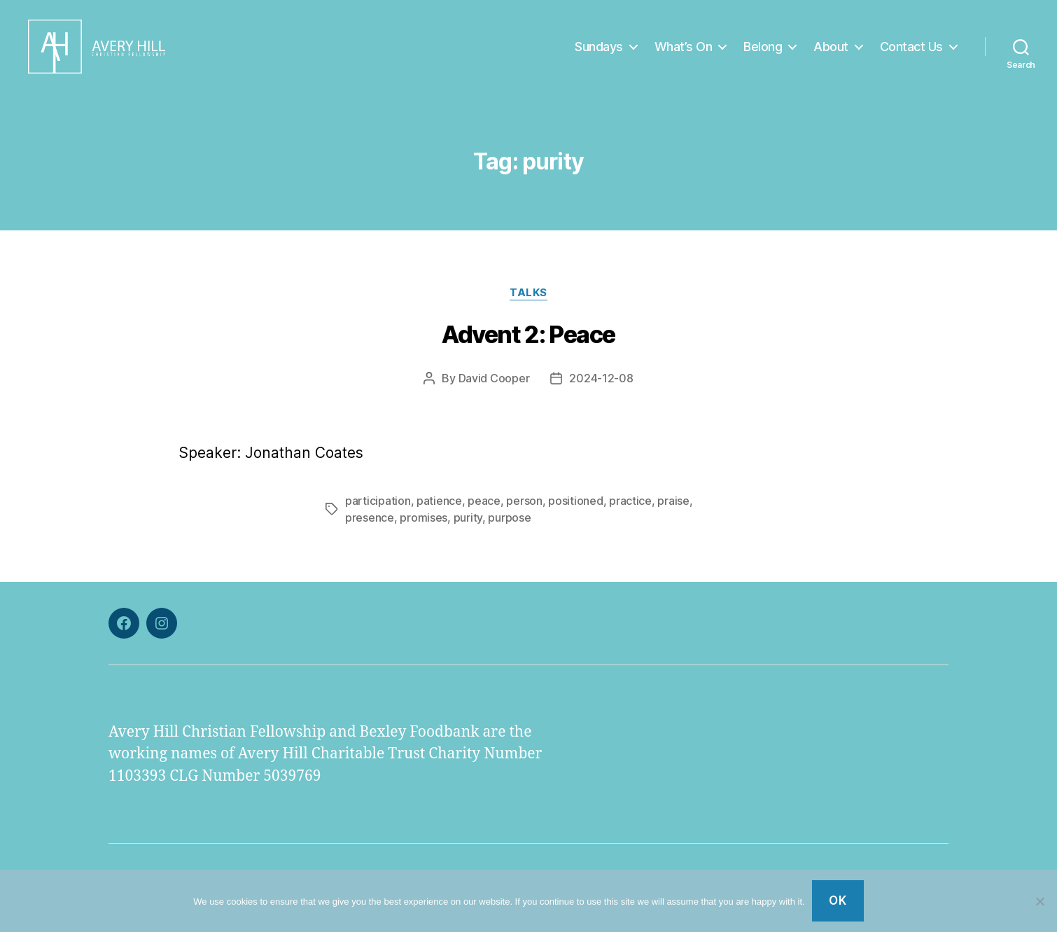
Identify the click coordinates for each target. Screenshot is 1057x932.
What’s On (683, 50)
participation (378, 510)
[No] (1039, 901)
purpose (509, 527)
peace (484, 510)
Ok (837, 900)
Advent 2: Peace (528, 343)
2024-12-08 (601, 387)
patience (439, 510)
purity (468, 527)
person (524, 510)
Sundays (599, 50)
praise (673, 510)
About (830, 50)
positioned (575, 510)
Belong (762, 50)
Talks (528, 301)
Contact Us (911, 50)
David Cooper (494, 387)
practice (630, 510)
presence (369, 527)
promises (423, 527)
